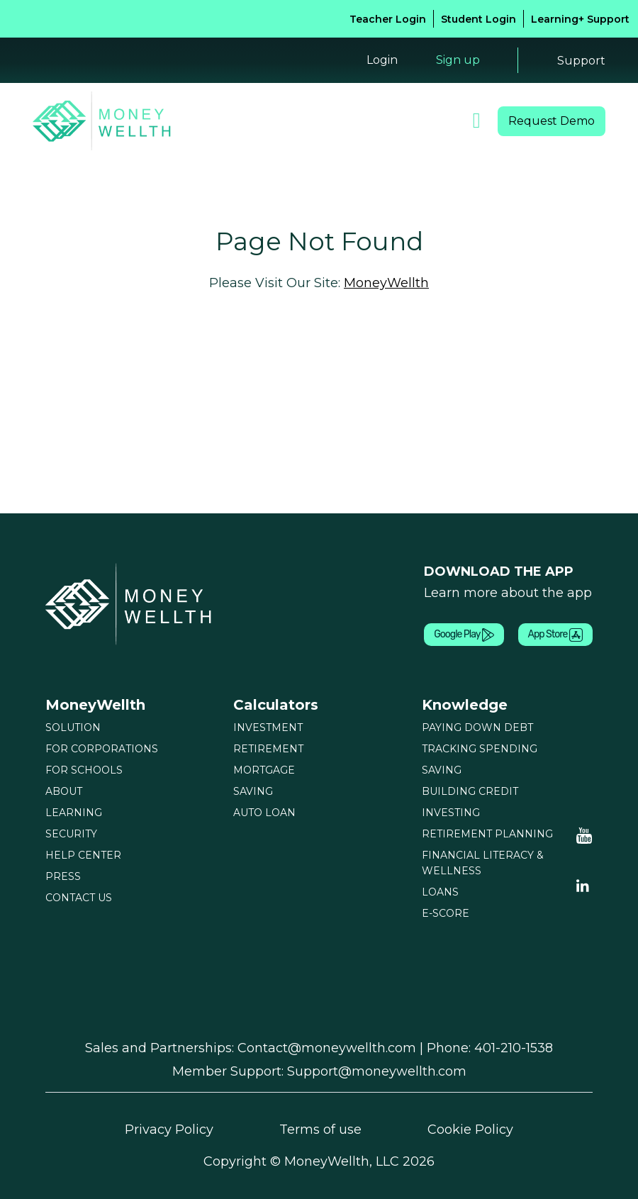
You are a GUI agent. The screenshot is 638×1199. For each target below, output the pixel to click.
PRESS (63, 876)
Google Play (463, 635)
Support (581, 60)
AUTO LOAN (264, 812)
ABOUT (63, 791)
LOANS (440, 892)
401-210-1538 (513, 1048)
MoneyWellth (386, 283)
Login (382, 60)
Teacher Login (387, 19)
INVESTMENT (268, 727)
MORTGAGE (264, 770)
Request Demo (551, 121)
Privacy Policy (169, 1129)
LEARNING (73, 812)
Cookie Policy (470, 1129)
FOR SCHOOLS (84, 770)
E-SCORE (445, 913)
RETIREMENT (268, 748)
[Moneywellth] (130, 603)
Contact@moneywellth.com (326, 1048)
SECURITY (71, 833)
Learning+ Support (580, 19)
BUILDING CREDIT (470, 791)
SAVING (253, 791)
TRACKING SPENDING (479, 748)
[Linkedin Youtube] (582, 884)
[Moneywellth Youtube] (584, 834)
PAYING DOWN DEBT (477, 727)
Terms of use (320, 1129)
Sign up (458, 60)
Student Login (478, 19)
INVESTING (451, 812)
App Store (555, 635)
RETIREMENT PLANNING (487, 833)
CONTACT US (78, 897)
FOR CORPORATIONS (101, 748)
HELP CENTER (83, 855)
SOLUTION (73, 727)
